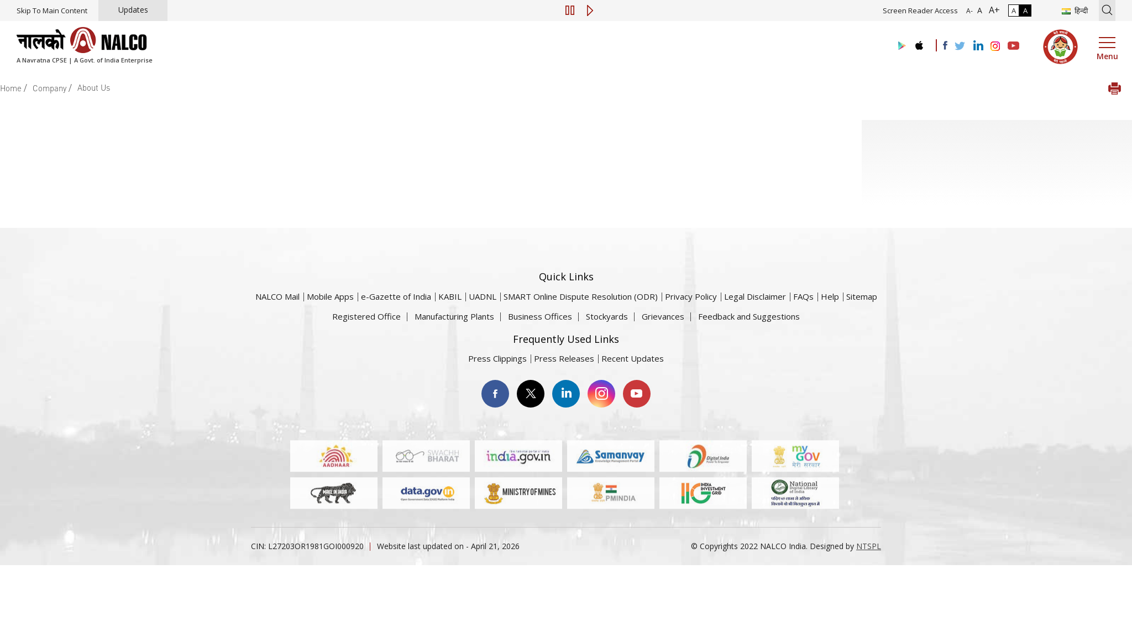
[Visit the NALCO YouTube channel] (1013, 46)
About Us (93, 87)
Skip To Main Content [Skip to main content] (52, 10)
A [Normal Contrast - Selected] (1014, 10)
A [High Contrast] (1025, 10)
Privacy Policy (691, 296)
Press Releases (564, 358)
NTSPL (868, 546)
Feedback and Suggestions (749, 316)
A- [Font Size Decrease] (969, 10)
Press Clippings (497, 358)
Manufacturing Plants (454, 316)
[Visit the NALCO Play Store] (899, 46)
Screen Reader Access (920, 10)
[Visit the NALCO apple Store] (919, 43)
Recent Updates (632, 358)
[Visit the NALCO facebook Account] (945, 45)
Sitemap (861, 296)
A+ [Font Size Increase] (992, 10)
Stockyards (607, 316)
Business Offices (540, 316)
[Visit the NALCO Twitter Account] (959, 46)
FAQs (803, 296)
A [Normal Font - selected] (978, 10)
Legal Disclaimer (755, 296)
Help (830, 296)
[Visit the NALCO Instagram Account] (995, 46)
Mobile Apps (330, 296)
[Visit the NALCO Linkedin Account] (977, 46)
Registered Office (366, 316)
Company (49, 87)
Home (11, 87)
